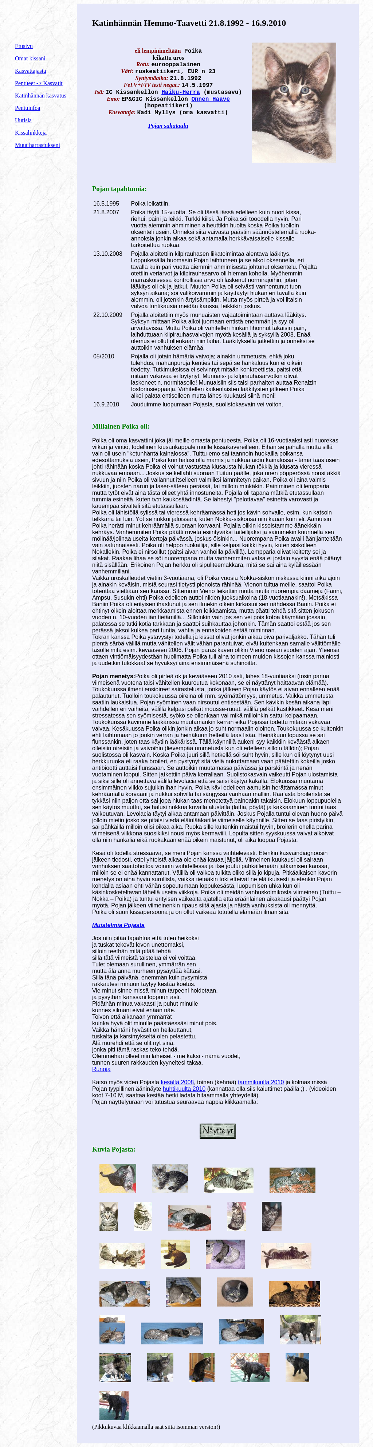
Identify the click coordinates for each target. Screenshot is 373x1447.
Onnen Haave (210, 99)
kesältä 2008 (177, 1082)
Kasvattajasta (30, 71)
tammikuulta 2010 (261, 1082)
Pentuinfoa (27, 108)
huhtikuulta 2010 (184, 1089)
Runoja (101, 1069)
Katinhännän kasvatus (40, 95)
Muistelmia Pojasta (118, 925)
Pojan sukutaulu (168, 126)
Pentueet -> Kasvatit (39, 83)
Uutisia (23, 120)
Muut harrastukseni (37, 145)
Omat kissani (30, 58)
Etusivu (24, 46)
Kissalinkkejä (31, 133)
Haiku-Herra (180, 92)
